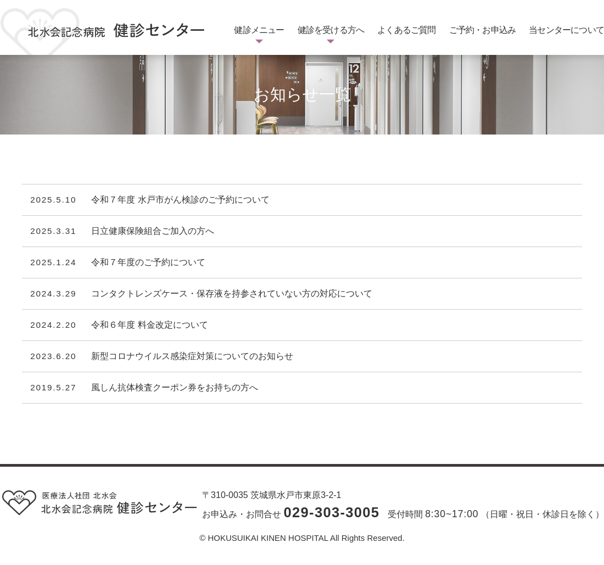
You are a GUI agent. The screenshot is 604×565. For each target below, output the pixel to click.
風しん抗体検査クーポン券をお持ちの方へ (174, 387)
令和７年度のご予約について (148, 262)
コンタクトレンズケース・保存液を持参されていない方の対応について (231, 293)
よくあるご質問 (406, 30)
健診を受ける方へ (331, 30)
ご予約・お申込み (482, 30)
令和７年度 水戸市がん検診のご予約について (180, 199)
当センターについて (566, 30)
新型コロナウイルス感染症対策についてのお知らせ (192, 356)
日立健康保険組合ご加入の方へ (152, 231)
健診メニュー (259, 30)
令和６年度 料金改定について (149, 325)
